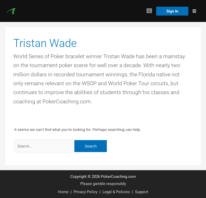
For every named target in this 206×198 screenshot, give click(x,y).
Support (141, 191)
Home (63, 191)
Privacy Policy (85, 191)
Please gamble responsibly (103, 183)
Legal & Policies (116, 191)
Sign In (172, 11)
